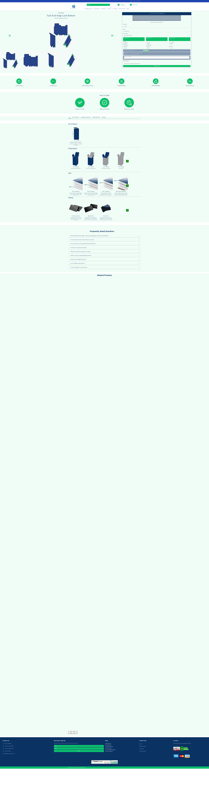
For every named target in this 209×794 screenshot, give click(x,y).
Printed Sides (125, 33)
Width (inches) (149, 38)
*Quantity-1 (125, 46)
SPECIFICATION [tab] (75, 117)
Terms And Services (142, 751)
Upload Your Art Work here (129, 50)
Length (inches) (126, 38)
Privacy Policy (141, 748)
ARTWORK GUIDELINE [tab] (85, 117)
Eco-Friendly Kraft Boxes (109, 746)
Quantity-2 (148, 46)
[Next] (127, 161)
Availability (125, 24)
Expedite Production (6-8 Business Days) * (132, 54)
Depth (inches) (172, 38)
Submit (78, 750)
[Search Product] (109, 5)
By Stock (109, 8)
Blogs (128, 8)
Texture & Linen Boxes (109, 751)
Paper (124, 29)
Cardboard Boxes (108, 743)
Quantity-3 (171, 46)
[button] (69, 732)
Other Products (122, 8)
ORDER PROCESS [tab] (96, 117)
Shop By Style (97, 8)
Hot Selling (115, 8)
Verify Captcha (126, 60)
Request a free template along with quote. (132, 63)
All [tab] (69, 117)
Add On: (124, 41)
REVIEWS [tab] (104, 117)
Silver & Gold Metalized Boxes (110, 749)
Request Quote (135, 4)
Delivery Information (142, 746)
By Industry (103, 8)
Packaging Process (88, 8)
